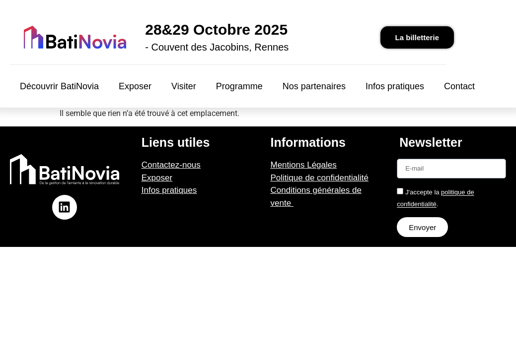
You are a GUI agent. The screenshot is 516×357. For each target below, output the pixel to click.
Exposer (135, 86)
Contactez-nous (171, 165)
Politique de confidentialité (320, 177)
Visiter (183, 86)
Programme (239, 86)
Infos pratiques (395, 86)
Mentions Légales (304, 165)
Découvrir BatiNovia (59, 86)
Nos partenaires (314, 86)
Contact (459, 86)
